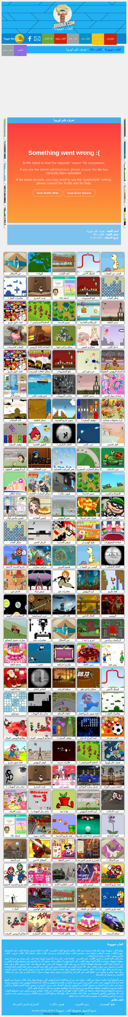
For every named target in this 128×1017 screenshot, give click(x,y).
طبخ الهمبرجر (88, 542)
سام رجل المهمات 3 (40, 811)
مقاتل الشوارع (39, 933)
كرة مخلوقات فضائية (112, 420)
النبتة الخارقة (113, 835)
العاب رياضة (60, 38)
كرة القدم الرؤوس (88, 811)
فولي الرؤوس (39, 762)
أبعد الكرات (64, 273)
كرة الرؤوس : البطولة (15, 469)
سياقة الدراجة (64, 689)
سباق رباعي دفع (88, 689)
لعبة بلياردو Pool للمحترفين (88, 835)
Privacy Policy (51, 1013)
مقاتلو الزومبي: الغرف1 (39, 738)
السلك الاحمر (88, 273)
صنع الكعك (88, 933)
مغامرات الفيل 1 (15, 298)
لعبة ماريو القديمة (64, 835)
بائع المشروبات (88, 298)
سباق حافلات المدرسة (39, 371)
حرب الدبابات (113, 469)
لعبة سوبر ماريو (15, 762)
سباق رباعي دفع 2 (64, 347)
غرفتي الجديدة (64, 542)
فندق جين (15, 591)
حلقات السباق (64, 713)
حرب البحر (88, 444)
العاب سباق (110, 58)
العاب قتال (73, 38)
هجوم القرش (64, 567)
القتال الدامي (88, 615)
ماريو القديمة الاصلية (15, 566)
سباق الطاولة (40, 420)
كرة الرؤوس (88, 591)
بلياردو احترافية (64, 664)
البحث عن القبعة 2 (112, 273)
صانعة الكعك (15, 664)
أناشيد (8, 78)
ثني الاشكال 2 (112, 860)
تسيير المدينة (64, 322)
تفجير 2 (39, 664)
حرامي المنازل (112, 518)
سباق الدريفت (112, 933)
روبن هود (112, 664)
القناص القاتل (39, 689)
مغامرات (110, 38)
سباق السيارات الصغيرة (88, 469)
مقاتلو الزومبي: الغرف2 (15, 933)
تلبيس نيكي (88, 884)
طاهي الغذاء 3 (64, 933)
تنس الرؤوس (64, 518)
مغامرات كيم (64, 591)
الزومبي (112, 615)
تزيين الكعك (88, 664)
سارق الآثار (15, 395)
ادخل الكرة (113, 347)
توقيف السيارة (15, 444)
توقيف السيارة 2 (63, 738)
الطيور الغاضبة (39, 444)
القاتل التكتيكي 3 (64, 444)
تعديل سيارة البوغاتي (88, 786)
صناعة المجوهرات (112, 542)
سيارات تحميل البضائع (15, 640)
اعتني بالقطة (64, 860)
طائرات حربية (64, 762)
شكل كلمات (112, 298)
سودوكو (15, 713)
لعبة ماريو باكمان (112, 909)
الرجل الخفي (40, 542)
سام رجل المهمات (39, 713)
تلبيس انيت (64, 786)
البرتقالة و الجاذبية (88, 322)
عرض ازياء (40, 591)
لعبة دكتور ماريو (15, 322)
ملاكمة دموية (40, 835)
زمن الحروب (82, 1004)
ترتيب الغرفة (15, 811)
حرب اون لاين (88, 371)
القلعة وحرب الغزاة (113, 786)
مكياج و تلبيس (88, 347)
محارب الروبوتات (64, 395)
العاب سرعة (112, 738)
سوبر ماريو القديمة (64, 420)
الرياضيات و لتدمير (113, 640)
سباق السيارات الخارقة (39, 493)
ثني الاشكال (15, 273)
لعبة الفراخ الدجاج (88, 738)
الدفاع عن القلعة (88, 909)
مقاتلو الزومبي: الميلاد (15, 738)
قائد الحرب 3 (64, 615)
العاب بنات (85, 38)
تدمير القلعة (112, 322)
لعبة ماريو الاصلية (113, 884)
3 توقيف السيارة (88, 420)
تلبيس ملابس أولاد (15, 518)
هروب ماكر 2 (64, 493)
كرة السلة (15, 860)
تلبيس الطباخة (39, 518)
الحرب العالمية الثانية (64, 884)
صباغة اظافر (15, 493)
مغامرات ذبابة (39, 640)
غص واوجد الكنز (39, 395)
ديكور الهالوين (39, 909)
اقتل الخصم (112, 444)
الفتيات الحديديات (15, 347)
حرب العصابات (39, 469)
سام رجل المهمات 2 (15, 786)
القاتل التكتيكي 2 (112, 566)
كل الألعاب (48, 38)
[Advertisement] (64, 84)
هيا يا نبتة (64, 811)
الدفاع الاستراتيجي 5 (39, 322)
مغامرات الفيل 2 (112, 713)
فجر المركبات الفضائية (64, 469)
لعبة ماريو (112, 591)
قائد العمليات (15, 420)
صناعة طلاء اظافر (39, 884)
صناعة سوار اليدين (112, 395)
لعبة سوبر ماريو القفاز (88, 713)
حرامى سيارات (40, 567)
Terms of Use (77, 1013)
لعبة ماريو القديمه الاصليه (15, 884)
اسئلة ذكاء (64, 298)
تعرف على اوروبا (113, 762)
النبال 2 (15, 909)
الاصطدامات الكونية (15, 615)
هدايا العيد (15, 689)
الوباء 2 (39, 273)
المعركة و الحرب (112, 493)
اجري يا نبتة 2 (88, 640)
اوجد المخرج (39, 298)
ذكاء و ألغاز (98, 38)
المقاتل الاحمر (39, 860)
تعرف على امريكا (88, 518)
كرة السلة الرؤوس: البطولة (112, 371)
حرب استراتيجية (39, 615)
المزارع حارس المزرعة (88, 860)
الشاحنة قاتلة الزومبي (40, 347)
